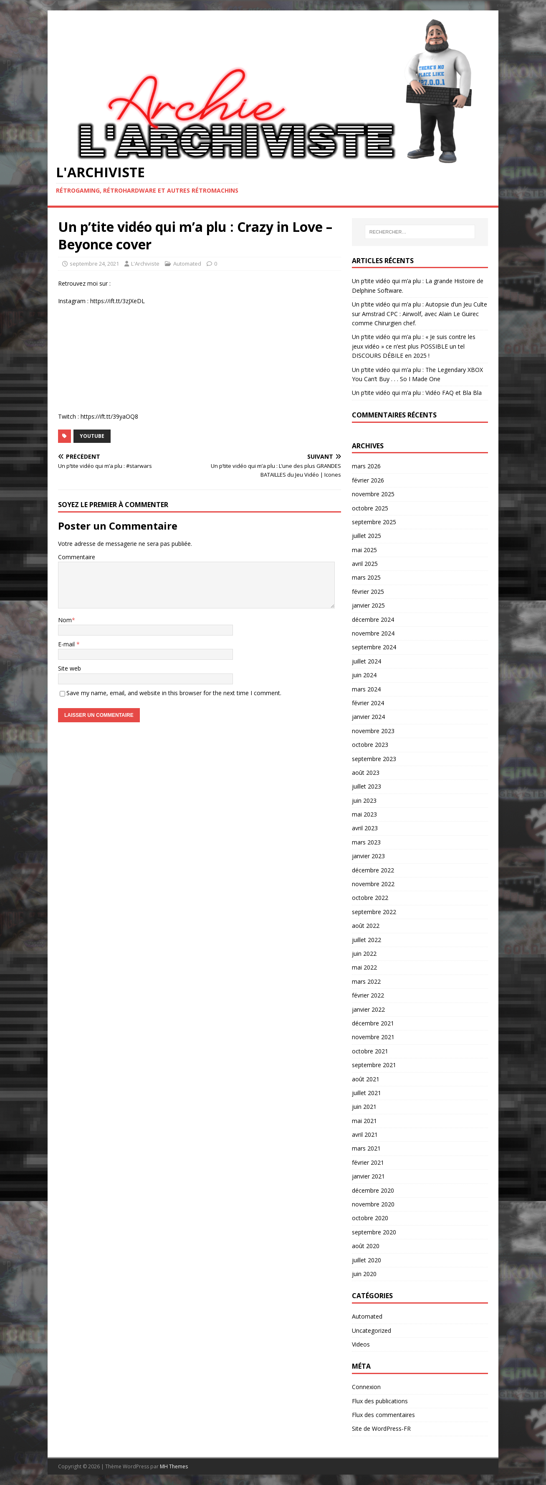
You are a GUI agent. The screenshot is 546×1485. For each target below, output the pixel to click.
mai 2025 (364, 550)
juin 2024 (364, 675)
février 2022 (368, 995)
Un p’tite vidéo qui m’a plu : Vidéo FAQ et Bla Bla (417, 393)
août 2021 (365, 1079)
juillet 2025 (366, 536)
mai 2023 (364, 814)
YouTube (92, 436)
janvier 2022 (368, 1009)
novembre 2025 (373, 494)
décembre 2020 (373, 1190)
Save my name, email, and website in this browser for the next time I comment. (173, 693)
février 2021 (368, 1162)
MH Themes (174, 1466)
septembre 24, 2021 (94, 263)
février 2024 (368, 703)
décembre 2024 (373, 619)
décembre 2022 (373, 870)
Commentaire (76, 557)
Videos (361, 1344)
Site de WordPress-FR (381, 1428)
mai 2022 (364, 967)
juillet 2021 (366, 1093)
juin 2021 (364, 1107)
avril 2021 (365, 1134)
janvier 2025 (368, 605)
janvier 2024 (368, 717)
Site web (69, 668)
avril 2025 (365, 564)
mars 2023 (366, 842)
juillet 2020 (366, 1260)
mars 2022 (366, 981)
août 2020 (365, 1246)
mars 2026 (366, 466)
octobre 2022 (370, 898)
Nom (65, 620)
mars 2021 (366, 1148)
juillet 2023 (366, 786)
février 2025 (368, 592)
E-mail (67, 644)
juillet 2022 (366, 940)
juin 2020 (364, 1274)
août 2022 (365, 926)
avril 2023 (365, 828)
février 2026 (368, 480)
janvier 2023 (368, 856)
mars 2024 (366, 689)
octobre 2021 (370, 1051)
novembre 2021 (373, 1037)
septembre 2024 (374, 647)
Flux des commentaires (383, 1415)
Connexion (366, 1387)
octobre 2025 (370, 508)
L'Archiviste (145, 263)
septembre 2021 (374, 1065)
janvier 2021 (368, 1176)
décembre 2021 (373, 1023)
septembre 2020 (374, 1232)
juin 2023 (364, 800)
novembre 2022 (373, 884)
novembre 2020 (373, 1204)
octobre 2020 (370, 1218)
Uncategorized (371, 1330)
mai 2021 (364, 1121)
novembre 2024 (373, 633)
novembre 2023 (373, 731)
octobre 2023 (370, 745)
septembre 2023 (374, 759)
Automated (187, 263)
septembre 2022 (374, 912)
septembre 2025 (374, 522)
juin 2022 (364, 953)
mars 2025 (366, 577)
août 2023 (365, 772)
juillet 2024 (366, 661)
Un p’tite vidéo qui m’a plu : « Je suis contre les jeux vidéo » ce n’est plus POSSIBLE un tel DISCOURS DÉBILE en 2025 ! (413, 346)
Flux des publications (380, 1401)
